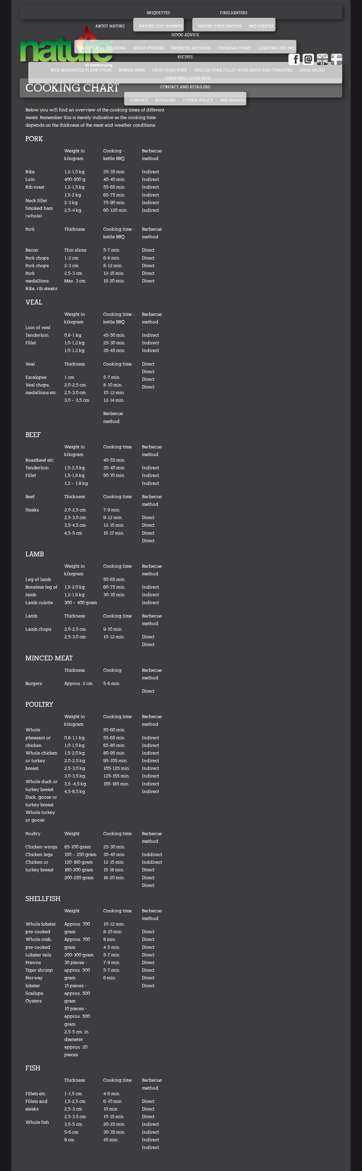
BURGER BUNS (132, 70)
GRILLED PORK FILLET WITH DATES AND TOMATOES (243, 70)
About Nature (110, 26)
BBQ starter (261, 26)
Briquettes (158, 13)
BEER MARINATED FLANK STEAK (81, 70)
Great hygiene (148, 48)
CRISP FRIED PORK (169, 70)
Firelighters (233, 13)
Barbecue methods (191, 48)
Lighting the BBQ (276, 48)
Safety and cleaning (103, 48)
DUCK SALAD (312, 70)
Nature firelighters (220, 26)
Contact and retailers (185, 87)
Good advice (185, 35)
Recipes (185, 57)
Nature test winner (160, 26)
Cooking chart (234, 48)
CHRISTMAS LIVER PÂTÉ (187, 78)
